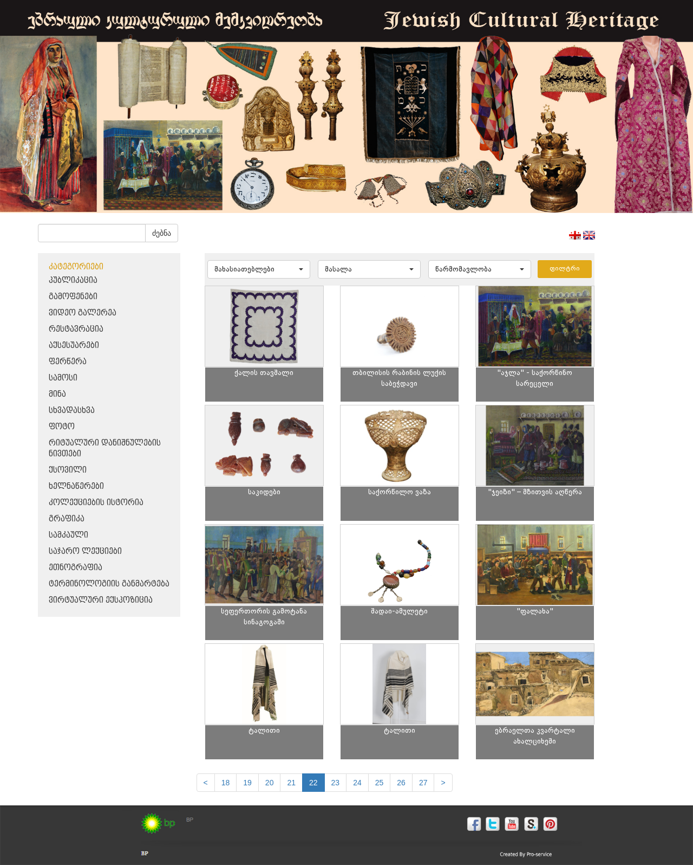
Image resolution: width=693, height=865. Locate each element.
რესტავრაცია (76, 329)
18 (225, 782)
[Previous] (206, 782)
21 (291, 782)
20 (269, 782)
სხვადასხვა (72, 410)
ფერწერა (68, 361)
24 (357, 782)
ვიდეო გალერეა (82, 313)
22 (313, 782)
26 (401, 782)
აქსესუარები (74, 345)
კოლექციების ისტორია (96, 502)
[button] (258, 269)
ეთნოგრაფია (75, 567)
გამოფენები (73, 296)
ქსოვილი (68, 470)
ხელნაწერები (76, 486)
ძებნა (161, 233)
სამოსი (63, 378)
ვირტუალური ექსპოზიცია (101, 600)
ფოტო (62, 426)
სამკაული (68, 535)
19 (247, 782)
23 (335, 782)
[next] (443, 782)
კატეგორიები (76, 267)
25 (379, 782)
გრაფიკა (66, 519)
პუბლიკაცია (73, 280)
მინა (57, 394)
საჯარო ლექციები (85, 551)
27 (423, 782)
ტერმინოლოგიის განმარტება (109, 584)
